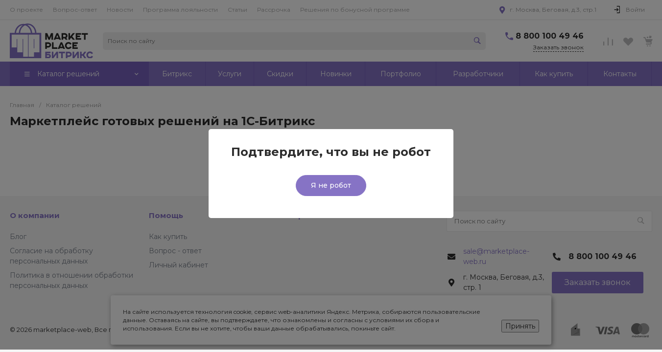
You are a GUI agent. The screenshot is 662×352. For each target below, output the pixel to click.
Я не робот (331, 185)
